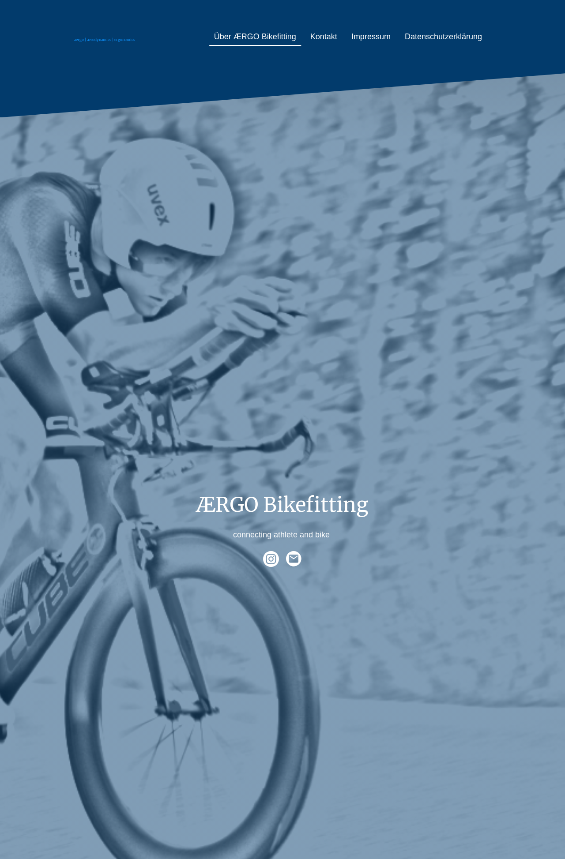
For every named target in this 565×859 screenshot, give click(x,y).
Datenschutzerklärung (443, 36)
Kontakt (323, 36)
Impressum (371, 36)
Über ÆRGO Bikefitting (255, 36)
